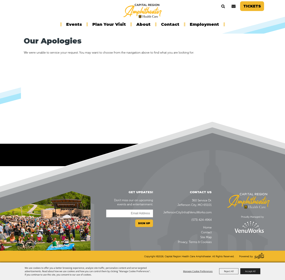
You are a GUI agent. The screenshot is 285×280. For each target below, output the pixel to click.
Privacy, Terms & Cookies (195, 242)
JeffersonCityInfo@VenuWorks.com (187, 212)
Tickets (252, 6)
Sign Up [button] (144, 223)
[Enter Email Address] (129, 213)
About (143, 24)
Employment (204, 24)
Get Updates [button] (233, 6)
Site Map (206, 237)
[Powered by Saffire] (259, 257)
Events (74, 24)
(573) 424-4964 (201, 220)
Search (223, 6)
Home (207, 227)
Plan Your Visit (109, 24)
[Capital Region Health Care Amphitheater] (142, 10)
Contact (170, 24)
